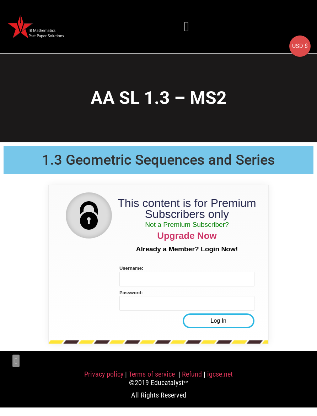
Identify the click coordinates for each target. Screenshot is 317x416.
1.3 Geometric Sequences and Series (158, 160)
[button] (187, 26)
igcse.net (220, 374)
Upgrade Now (187, 235)
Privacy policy (103, 374)
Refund (192, 374)
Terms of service (153, 374)
